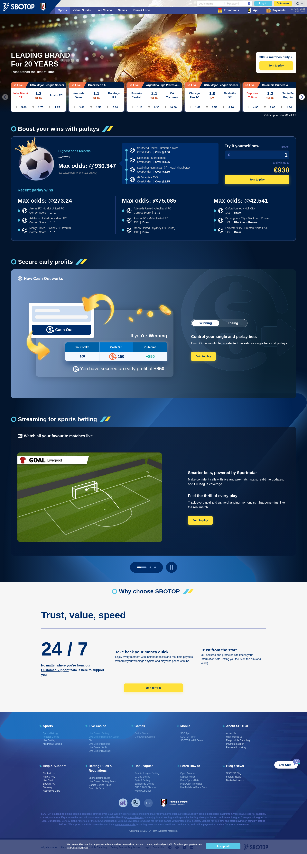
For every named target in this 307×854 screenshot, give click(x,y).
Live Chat (285, 764)
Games (122, 10)
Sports (62, 10)
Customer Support (55, 670)
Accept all (223, 846)
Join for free (154, 687)
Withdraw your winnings (129, 661)
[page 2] (155, 567)
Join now (283, 3)
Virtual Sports (82, 10)
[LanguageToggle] (299, 3)
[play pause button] (171, 567)
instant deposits (156, 656)
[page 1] (150, 567)
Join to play (276, 65)
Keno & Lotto (141, 10)
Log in (263, 3)
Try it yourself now (242, 146)
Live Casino (104, 10)
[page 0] (141, 567)
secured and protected (219, 654)
